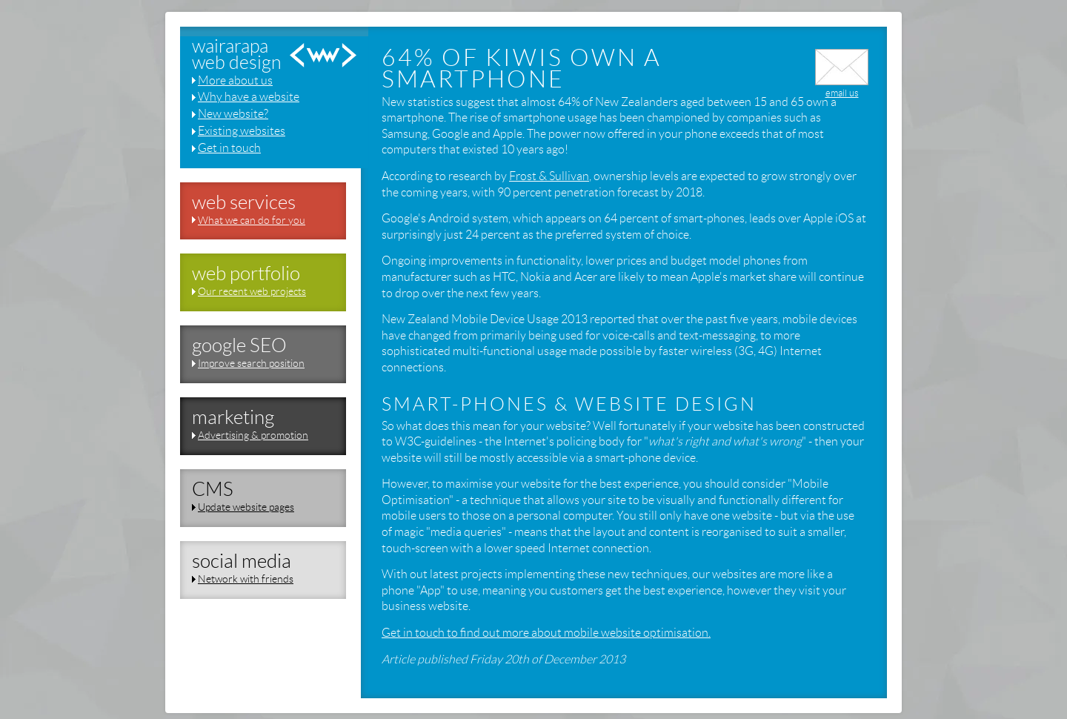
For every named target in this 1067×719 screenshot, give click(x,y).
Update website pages (246, 507)
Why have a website (248, 96)
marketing (233, 417)
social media (241, 561)
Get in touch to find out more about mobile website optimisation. (546, 632)
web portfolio (246, 273)
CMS (212, 489)
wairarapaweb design (237, 55)
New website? (233, 113)
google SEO (239, 345)
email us (841, 87)
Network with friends (245, 579)
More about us (235, 80)
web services (244, 202)
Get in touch (229, 148)
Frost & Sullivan (549, 176)
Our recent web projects (252, 291)
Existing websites (241, 131)
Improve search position (251, 363)
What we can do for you (251, 220)
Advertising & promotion (253, 435)
